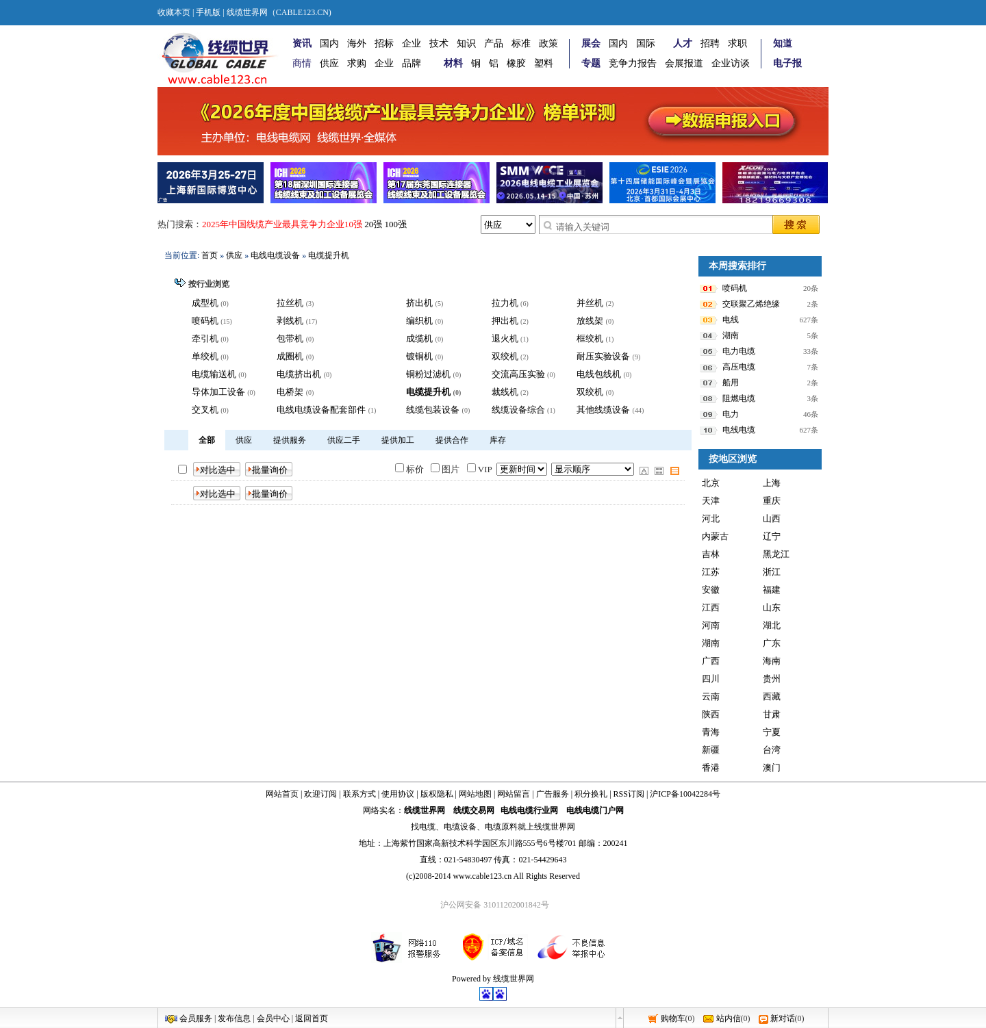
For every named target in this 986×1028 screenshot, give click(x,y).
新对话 (782, 1018)
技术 (438, 43)
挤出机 (419, 303)
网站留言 (513, 794)
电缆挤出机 (299, 374)
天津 (711, 501)
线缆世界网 (424, 810)
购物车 (673, 1018)
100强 (396, 224)
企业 (411, 43)
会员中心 (273, 1018)
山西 (772, 518)
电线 (730, 319)
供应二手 (343, 440)
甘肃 (772, 714)
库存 (498, 440)
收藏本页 (173, 12)
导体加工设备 (218, 392)
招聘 (710, 43)
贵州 (772, 678)
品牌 (411, 63)
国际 (645, 43)
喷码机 (205, 321)
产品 (493, 43)
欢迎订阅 (320, 794)
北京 (711, 483)
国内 (329, 43)
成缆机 (419, 338)
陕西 (711, 714)
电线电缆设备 (275, 255)
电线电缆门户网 (595, 810)
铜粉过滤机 (428, 374)
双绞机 (505, 356)
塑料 (543, 63)
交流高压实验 (518, 374)
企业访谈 (730, 63)
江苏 (711, 572)
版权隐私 (436, 794)
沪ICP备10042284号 (685, 794)
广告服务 (552, 794)
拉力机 (505, 303)
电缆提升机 (328, 255)
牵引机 (205, 338)
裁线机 (505, 392)
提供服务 (289, 440)
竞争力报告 (633, 63)
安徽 (711, 589)
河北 (711, 518)
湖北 (772, 625)
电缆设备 (460, 827)
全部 (207, 440)
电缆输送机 (214, 374)
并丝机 (590, 303)
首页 (209, 255)
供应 (329, 63)
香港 (711, 767)
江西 (711, 607)
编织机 (419, 321)
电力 (730, 414)
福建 (772, 589)
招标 (384, 43)
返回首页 (311, 1018)
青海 (711, 732)
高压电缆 (738, 367)
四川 (711, 678)
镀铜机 (419, 356)
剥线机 (290, 321)
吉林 (711, 554)
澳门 (772, 767)
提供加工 (397, 440)
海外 (356, 43)
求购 (356, 63)
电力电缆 (738, 351)
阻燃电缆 (738, 398)
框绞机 (590, 338)
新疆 (711, 750)
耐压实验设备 (603, 356)
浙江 (772, 572)
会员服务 (195, 1018)
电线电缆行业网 (529, 810)
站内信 (728, 1018)
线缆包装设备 (432, 409)
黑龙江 (776, 554)
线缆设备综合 (518, 409)
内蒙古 (715, 536)
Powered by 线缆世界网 (493, 979)
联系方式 (359, 794)
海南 (772, 661)
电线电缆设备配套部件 (321, 409)
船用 (730, 382)
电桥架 (290, 392)
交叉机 (205, 409)
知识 (466, 43)
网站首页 (282, 794)
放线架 (590, 321)
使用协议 (397, 794)
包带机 (290, 338)
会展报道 (684, 63)
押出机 (505, 321)
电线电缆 (738, 430)
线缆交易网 (473, 810)
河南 (711, 625)
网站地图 (475, 794)
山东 (772, 607)
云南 (711, 696)
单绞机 (205, 356)
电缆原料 (501, 827)
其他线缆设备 (603, 409)
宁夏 (772, 732)
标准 (521, 43)
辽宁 (772, 536)
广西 (711, 661)
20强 (373, 224)
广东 (772, 643)
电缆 (427, 827)
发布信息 (234, 1018)
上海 (772, 483)
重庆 (772, 501)
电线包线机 (599, 374)
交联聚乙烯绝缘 (751, 304)
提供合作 (451, 440)
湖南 (730, 335)
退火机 (505, 338)
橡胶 (516, 63)
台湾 (772, 750)
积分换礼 (590, 794)
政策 (548, 43)
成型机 (205, 303)
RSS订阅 (629, 794)
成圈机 (290, 356)
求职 (737, 43)
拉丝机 (290, 303)
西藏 (772, 696)
